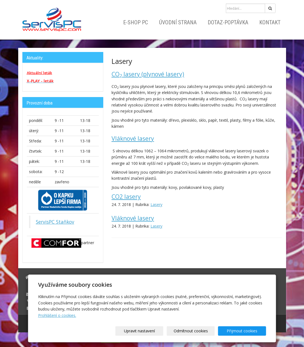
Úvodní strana (178, 22)
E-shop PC (135, 22)
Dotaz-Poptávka (228, 22)
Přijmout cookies (245, 330)
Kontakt (270, 22)
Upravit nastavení (153, 330)
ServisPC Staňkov (55, 221)
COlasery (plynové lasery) (148, 74)
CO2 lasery (126, 196)
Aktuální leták (39, 72)
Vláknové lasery (133, 138)
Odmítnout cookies (199, 330)
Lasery (156, 204)
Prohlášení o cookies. (57, 315)
